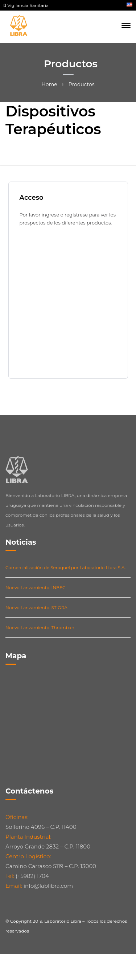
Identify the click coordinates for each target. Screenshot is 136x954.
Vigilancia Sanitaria (26, 5)
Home (49, 84)
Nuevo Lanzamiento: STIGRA (36, 607)
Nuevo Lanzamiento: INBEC (35, 587)
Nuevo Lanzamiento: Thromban (39, 627)
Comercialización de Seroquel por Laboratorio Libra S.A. (65, 567)
